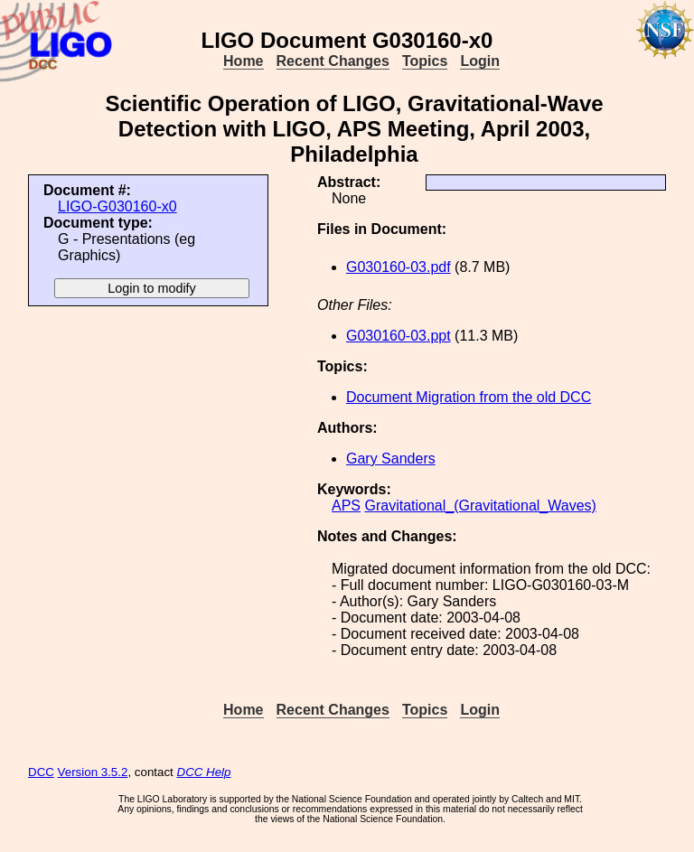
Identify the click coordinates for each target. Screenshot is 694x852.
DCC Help (204, 772)
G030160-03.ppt (398, 335)
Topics (424, 61)
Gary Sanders (391, 458)
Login (480, 61)
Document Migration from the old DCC (468, 397)
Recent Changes (333, 61)
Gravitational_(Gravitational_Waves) (480, 505)
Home (243, 61)
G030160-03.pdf (398, 267)
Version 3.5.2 (93, 772)
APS (346, 505)
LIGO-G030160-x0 (117, 206)
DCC (41, 772)
